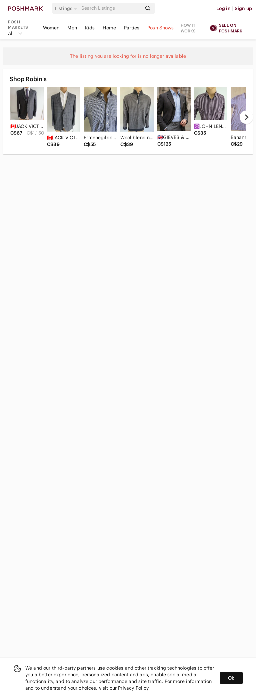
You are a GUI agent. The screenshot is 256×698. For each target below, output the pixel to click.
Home (109, 28)
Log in (223, 8)
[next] (246, 117)
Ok (231, 678)
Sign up (243, 8)
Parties (131, 28)
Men (72, 28)
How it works (188, 28)
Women (51, 28)
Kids (90, 28)
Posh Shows (160, 28)
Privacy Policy (133, 688)
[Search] (111, 8)
